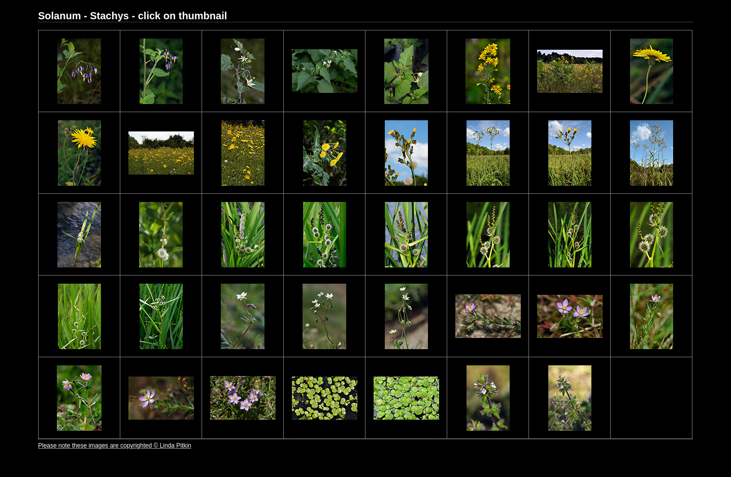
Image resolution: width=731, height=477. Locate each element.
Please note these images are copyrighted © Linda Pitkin (114, 445)
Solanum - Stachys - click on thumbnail (132, 15)
